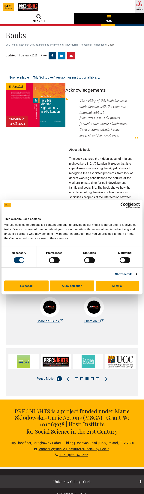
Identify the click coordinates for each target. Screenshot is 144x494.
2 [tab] (82, 368)
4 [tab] (92, 368)
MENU (109, 18)
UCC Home (11, 44)
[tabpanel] (23, 351)
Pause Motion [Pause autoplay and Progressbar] (49, 368)
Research (86, 44)
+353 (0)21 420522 (71, 445)
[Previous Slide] (68, 368)
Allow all (117, 285)
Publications (99, 44)
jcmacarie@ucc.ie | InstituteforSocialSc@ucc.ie (71, 439)
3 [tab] (87, 368)
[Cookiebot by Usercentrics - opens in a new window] (123, 205)
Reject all (26, 285)
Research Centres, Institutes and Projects (41, 44)
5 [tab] (97, 368)
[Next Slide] (106, 368)
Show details (124, 274)
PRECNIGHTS (71, 44)
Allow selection (72, 285)
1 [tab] (76, 368)
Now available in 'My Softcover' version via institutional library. (54, 77)
